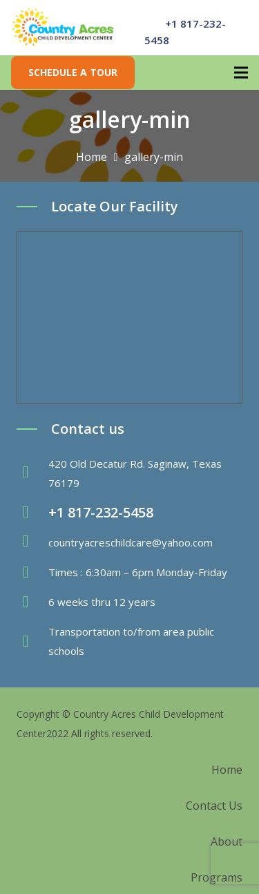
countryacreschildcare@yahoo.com (130, 542)
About (226, 841)
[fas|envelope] (32, 542)
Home (226, 769)
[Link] (63, 27)
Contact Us (214, 805)
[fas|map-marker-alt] (32, 473)
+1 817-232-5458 (100, 512)
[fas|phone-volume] (32, 512)
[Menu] (241, 72)
